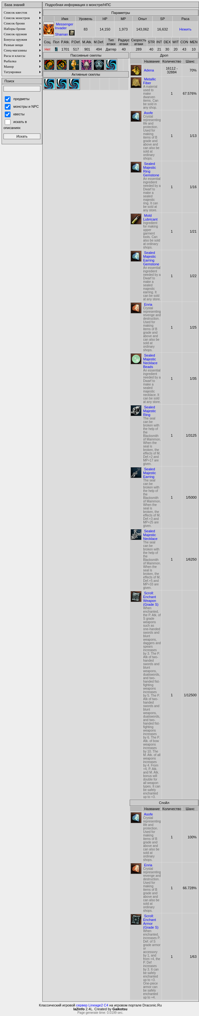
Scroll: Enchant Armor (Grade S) (150, 921)
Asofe (148, 113)
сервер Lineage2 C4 (92, 1005)
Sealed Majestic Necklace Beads (150, 361)
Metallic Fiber (149, 81)
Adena (149, 70)
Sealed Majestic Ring (149, 411)
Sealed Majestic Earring (149, 473)
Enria (148, 304)
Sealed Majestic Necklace (150, 535)
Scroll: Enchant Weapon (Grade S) (150, 598)
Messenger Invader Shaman (64, 29)
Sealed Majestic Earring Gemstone (151, 258)
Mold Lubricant (150, 217)
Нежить (185, 29)
